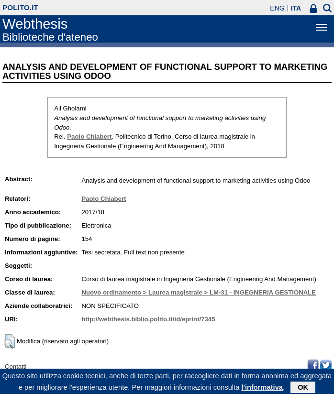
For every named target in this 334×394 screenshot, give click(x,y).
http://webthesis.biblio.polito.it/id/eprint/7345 (148, 319)
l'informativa (262, 389)
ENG (277, 8)
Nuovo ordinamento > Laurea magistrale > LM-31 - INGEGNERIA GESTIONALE (198, 292)
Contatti (15, 366)
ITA (296, 8)
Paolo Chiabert (89, 136)
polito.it (20, 7)
